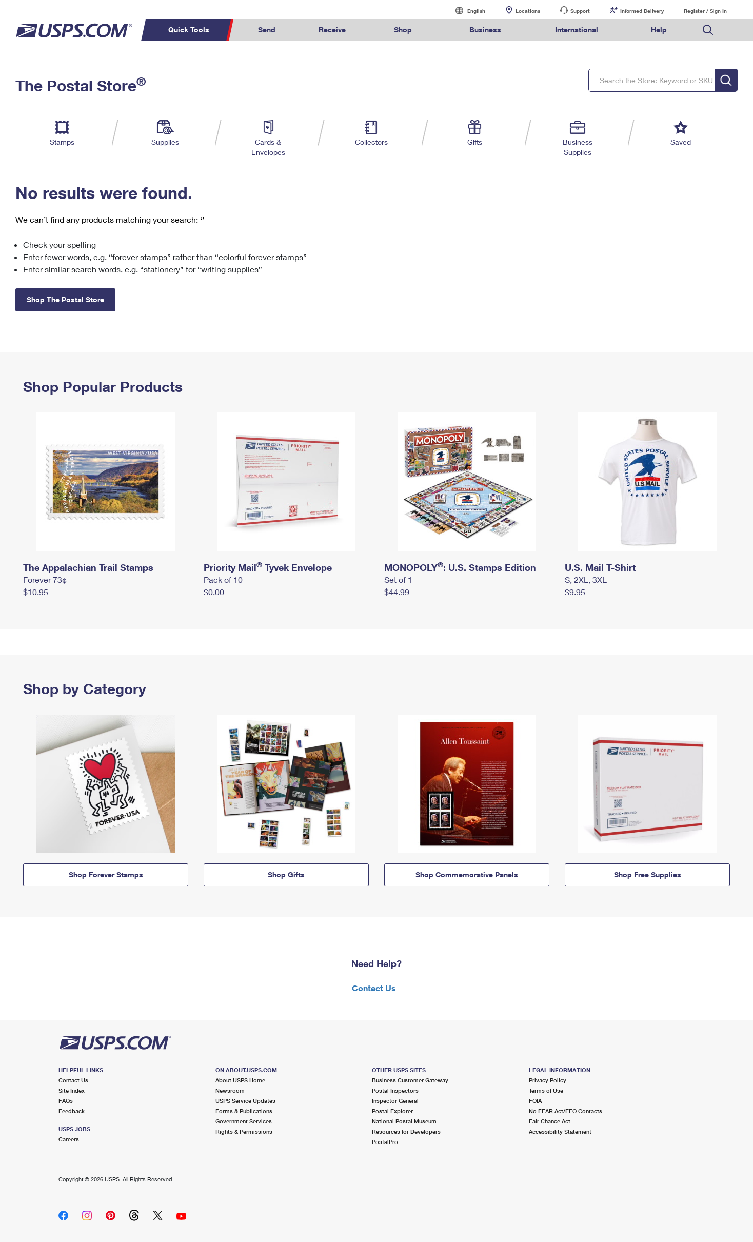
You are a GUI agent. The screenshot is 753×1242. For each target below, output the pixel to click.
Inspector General (395, 1100)
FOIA (535, 1100)
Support (580, 11)
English (465, 10)
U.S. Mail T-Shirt (600, 567)
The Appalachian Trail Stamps (88, 567)
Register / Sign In (705, 11)
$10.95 (35, 592)
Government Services (243, 1121)
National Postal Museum (404, 1121)
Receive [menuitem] (332, 29)
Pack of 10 (223, 579)
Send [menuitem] (266, 29)
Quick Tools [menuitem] (188, 29)
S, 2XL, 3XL (586, 579)
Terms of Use (546, 1090)
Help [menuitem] (659, 29)
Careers (68, 1139)
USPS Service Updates (245, 1100)
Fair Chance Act (549, 1121)
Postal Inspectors (395, 1090)
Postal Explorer (392, 1111)
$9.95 (575, 592)
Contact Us (374, 988)
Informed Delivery (642, 11)
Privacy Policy (547, 1080)
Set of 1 (398, 579)
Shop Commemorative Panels (466, 874)
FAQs (65, 1100)
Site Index (71, 1090)
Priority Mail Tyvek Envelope (268, 567)
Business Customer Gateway (410, 1080)
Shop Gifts (286, 874)
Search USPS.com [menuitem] (708, 30)
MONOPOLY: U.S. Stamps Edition (460, 567)
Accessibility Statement (560, 1131)
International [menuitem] (576, 29)
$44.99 (396, 592)
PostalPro (385, 1141)
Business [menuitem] (485, 29)
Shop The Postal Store (65, 299)
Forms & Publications (243, 1111)
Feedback (71, 1111)
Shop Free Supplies (647, 874)
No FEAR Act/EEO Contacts (565, 1111)
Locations (528, 11)
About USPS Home (240, 1080)
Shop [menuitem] (403, 29)
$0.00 (214, 592)
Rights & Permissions (243, 1131)
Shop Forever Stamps (106, 874)
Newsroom (230, 1090)
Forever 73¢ (45, 579)
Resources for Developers (406, 1131)
